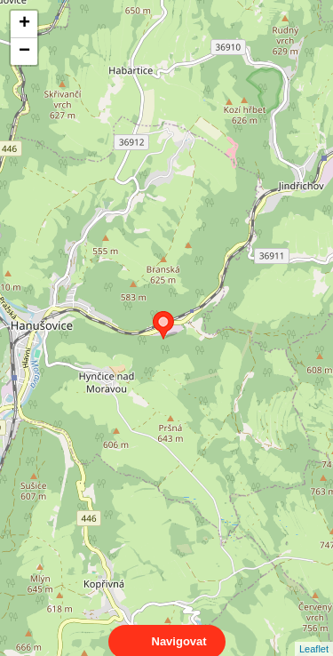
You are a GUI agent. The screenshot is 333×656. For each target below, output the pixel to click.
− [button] (24, 51)
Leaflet (314, 633)
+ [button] (24, 24)
